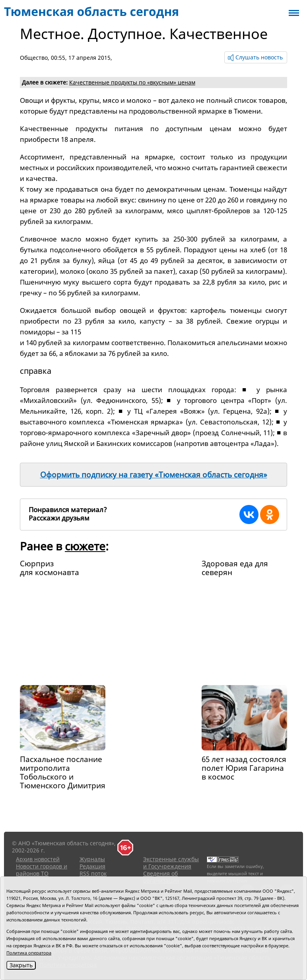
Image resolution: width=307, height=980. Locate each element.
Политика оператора (28, 953)
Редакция (92, 866)
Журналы (92, 859)
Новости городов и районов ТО (41, 869)
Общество (34, 57)
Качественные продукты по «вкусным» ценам (132, 82)
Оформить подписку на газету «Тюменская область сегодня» (153, 474)
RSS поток (93, 873)
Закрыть (21, 965)
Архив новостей (38, 859)
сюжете (85, 546)
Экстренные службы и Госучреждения (171, 862)
